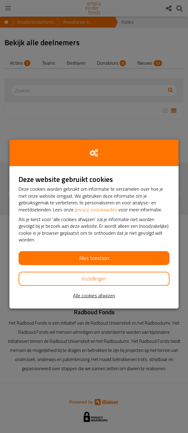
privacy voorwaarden (96, 209)
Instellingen (94, 279)
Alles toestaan (94, 258)
